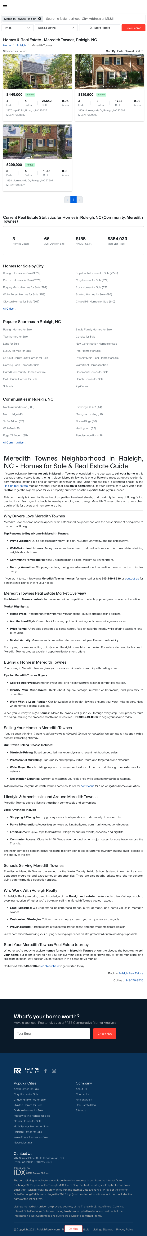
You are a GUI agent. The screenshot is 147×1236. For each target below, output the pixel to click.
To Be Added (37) (13, 421)
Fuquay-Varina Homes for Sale (32, 1115)
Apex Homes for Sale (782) (92, 287)
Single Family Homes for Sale (94, 329)
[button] (5, 6)
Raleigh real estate (16, 485)
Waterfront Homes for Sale (92, 364)
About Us (81, 1088)
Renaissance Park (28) (90, 435)
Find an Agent (84, 1099)
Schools (8, 386)
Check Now (105, 1033)
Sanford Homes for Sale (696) (94, 294)
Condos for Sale (85, 336)
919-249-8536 (134, 980)
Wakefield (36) (11, 428)
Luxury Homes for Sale (17, 350)
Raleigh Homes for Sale (17, 329)
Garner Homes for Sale (27, 1121)
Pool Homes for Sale (88, 350)
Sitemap (81, 1110)
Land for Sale (11, 343)
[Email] (52, 1033)
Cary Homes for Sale (26, 1094)
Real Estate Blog (86, 1104)
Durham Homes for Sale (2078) (22, 280)
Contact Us (83, 1094)
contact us (132, 578)
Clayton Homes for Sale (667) (21, 301)
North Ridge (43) (13, 414)
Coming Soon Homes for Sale (21, 364)
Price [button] (17, 28)
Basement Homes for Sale (92, 372)
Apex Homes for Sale (26, 1088)
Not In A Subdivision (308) (18, 407)
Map (73, 1228)
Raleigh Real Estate (130, 973)
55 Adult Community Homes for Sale (25, 357)
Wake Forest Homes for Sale (31, 1137)
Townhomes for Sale (15, 336)
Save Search (133, 28)
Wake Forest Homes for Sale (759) (24, 294)
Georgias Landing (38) (89, 414)
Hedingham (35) (86, 428)
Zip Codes (82, 386)
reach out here (49, 966)
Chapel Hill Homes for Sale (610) (95, 301)
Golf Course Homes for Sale (20, 379)
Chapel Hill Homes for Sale (30, 1099)
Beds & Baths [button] (56, 28)
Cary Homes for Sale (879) (92, 280)
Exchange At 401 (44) (89, 407)
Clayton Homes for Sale (28, 1104)
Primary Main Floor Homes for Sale (97, 357)
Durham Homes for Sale (28, 1110)
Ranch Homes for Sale (89, 379)
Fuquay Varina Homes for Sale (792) (25, 287)
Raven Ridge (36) (86, 421)
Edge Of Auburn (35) (15, 435)
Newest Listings (23, 1142)
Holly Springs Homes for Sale (31, 1126)
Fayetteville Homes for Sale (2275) (97, 273)
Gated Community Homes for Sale (24, 372)
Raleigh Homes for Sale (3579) (21, 273)
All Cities (10, 308)
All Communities (15, 442)
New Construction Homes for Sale (97, 343)
